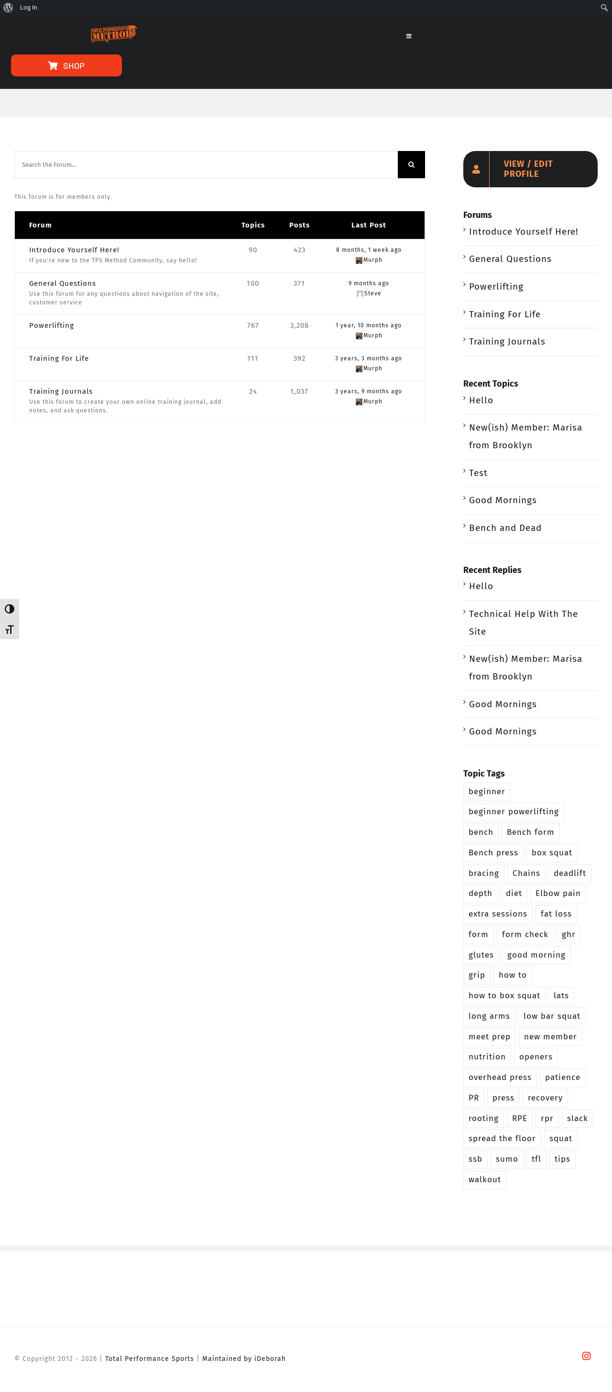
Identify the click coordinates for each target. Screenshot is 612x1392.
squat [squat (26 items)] (560, 1138)
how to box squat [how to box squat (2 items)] (504, 996)
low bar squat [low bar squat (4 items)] (552, 1016)
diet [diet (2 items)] (514, 893)
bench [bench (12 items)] (481, 832)
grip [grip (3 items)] (477, 975)
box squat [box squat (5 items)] (552, 853)
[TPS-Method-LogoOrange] (112, 29)
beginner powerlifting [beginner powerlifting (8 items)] (514, 812)
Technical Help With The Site (523, 622)
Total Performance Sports (149, 1359)
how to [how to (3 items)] (513, 975)
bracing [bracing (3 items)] (484, 873)
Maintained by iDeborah (244, 1359)
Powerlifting (51, 325)
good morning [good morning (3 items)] (536, 955)
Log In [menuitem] (28, 7)
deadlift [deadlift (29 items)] (570, 873)
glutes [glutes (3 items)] (481, 955)
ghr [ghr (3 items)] (569, 934)
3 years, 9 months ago (368, 391)
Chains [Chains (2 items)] (526, 873)
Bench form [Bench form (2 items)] (531, 832)
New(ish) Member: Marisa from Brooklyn (525, 436)
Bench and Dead (505, 527)
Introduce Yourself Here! (74, 250)
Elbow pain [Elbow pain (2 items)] (558, 893)
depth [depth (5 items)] (480, 893)
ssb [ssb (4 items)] (475, 1159)
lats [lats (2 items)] (561, 996)
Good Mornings (503, 500)
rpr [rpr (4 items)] (547, 1118)
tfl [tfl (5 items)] (536, 1159)
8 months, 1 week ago (369, 250)
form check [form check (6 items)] (525, 934)
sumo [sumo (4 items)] (507, 1159)
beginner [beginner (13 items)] (487, 792)
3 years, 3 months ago (368, 358)
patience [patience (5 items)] (562, 1077)
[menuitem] (8, 7)
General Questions (62, 283)
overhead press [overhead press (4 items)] (500, 1077)
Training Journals (61, 391)
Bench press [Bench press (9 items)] (493, 853)
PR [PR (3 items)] (474, 1098)
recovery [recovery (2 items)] (545, 1098)
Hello (481, 400)
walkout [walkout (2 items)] (485, 1180)
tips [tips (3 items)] (562, 1159)
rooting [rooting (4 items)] (484, 1118)
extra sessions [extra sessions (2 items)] (498, 914)
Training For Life (59, 358)
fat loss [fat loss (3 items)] (556, 914)
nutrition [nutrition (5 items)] (487, 1057)
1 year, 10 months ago (369, 325)
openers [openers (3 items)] (536, 1057)
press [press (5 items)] (503, 1098)
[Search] (411, 164)
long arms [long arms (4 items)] (489, 1016)
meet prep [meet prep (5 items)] (490, 1037)
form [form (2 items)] (479, 934)
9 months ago (369, 283)
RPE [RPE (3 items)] (519, 1118)
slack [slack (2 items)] (577, 1118)
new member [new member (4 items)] (550, 1037)
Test (478, 472)
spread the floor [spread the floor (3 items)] (502, 1138)
